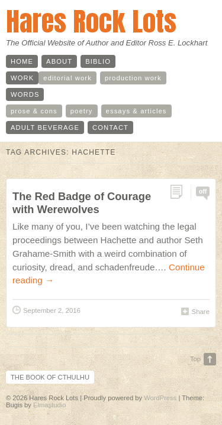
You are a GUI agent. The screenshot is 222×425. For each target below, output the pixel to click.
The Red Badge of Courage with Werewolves (81, 202)
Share (201, 311)
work (22, 77)
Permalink (180, 192)
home (22, 61)
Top (195, 358)
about (59, 61)
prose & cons (34, 111)
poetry (81, 111)
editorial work (67, 77)
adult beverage (45, 127)
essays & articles (136, 111)
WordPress (160, 397)
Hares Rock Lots (91, 21)
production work (133, 77)
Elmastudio (49, 404)
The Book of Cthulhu (50, 377)
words (25, 94)
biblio (98, 61)
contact (110, 127)
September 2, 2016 (52, 310)
